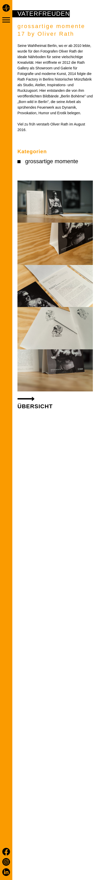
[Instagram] (6, 862)
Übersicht (35, 406)
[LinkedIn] (6, 872)
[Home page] (6, 8)
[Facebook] (6, 852)
